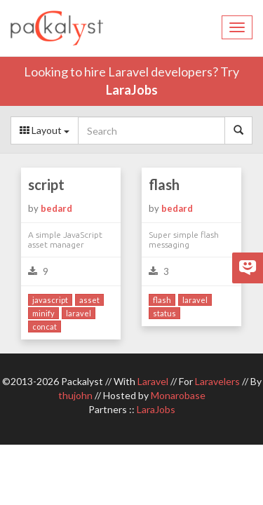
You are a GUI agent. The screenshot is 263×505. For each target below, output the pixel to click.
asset (89, 299)
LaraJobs (132, 89)
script (46, 184)
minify (43, 313)
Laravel (152, 381)
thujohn (75, 395)
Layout (44, 130)
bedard (56, 208)
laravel (78, 313)
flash (164, 184)
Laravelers (217, 381)
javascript (50, 299)
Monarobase (178, 395)
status (164, 313)
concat (44, 326)
